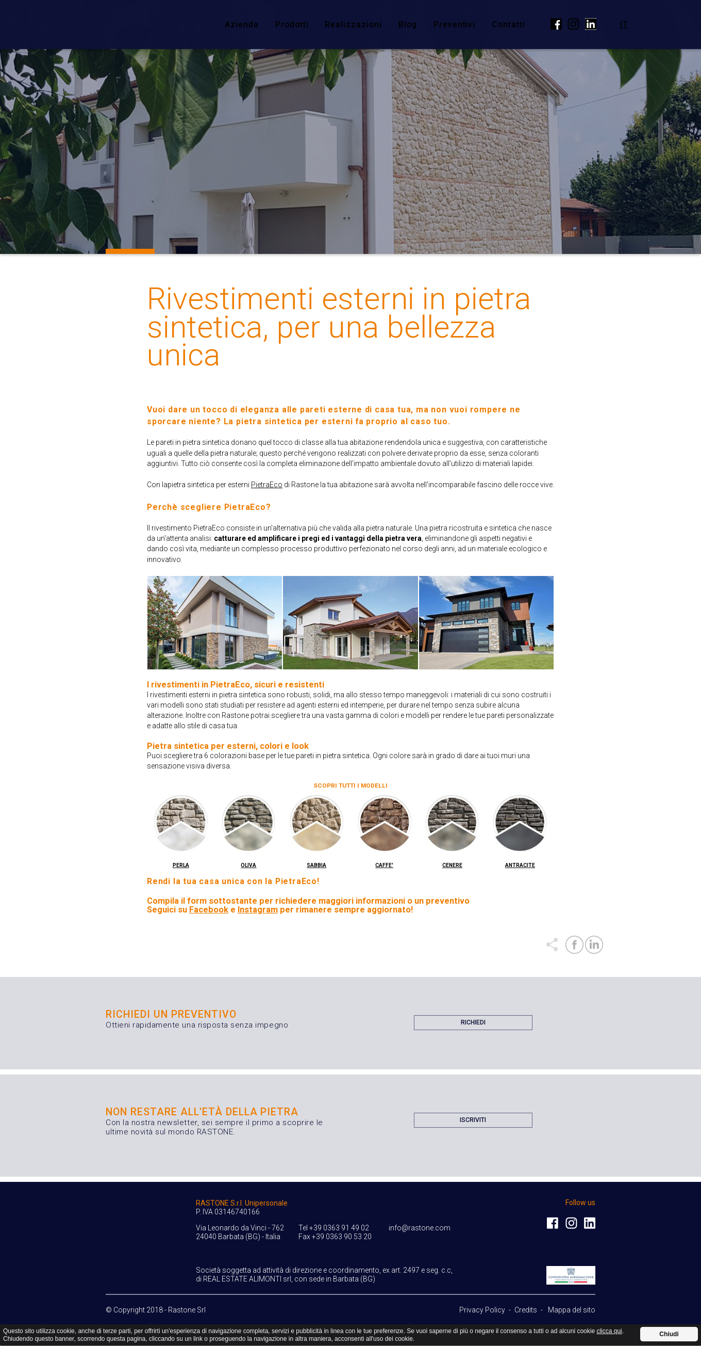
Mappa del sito (571, 1310)
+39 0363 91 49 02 (339, 1228)
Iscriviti (473, 1122)
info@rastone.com (419, 1228)
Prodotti (292, 24)
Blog (407, 24)
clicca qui (609, 1331)
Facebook (208, 910)
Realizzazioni (353, 24)
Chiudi (668, 1334)
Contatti (508, 24)
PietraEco (266, 484)
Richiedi (473, 1024)
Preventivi (454, 24)
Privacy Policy (482, 1310)
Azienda (242, 24)
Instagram (258, 910)
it (624, 24)
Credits (525, 1310)
